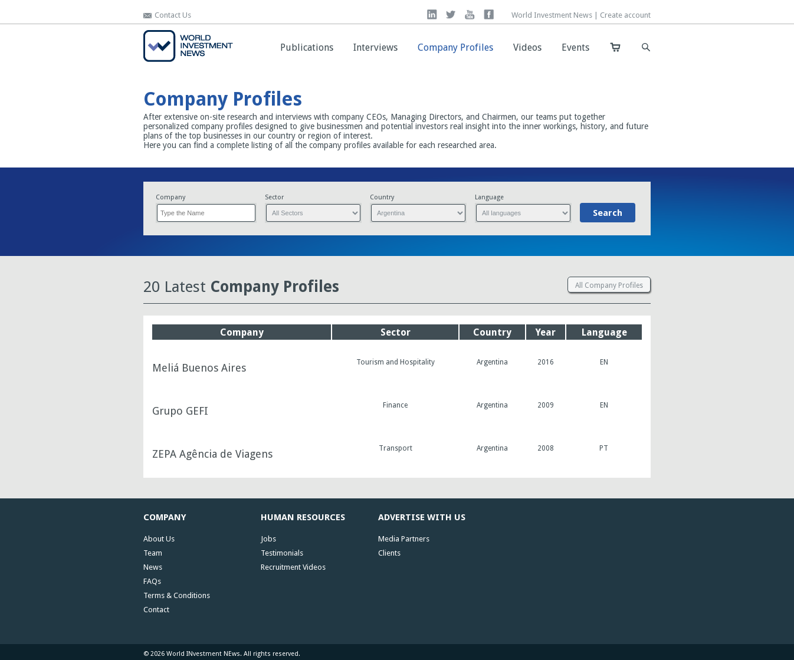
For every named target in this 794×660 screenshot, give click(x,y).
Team (152, 553)
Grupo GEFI (180, 411)
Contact (156, 609)
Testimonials (282, 553)
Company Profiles (455, 47)
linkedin (432, 14)
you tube (470, 14)
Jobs (268, 538)
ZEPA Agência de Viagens (212, 454)
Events (575, 47)
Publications (306, 47)
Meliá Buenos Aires (199, 368)
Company (170, 197)
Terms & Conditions (176, 595)
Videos (527, 47)
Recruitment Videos (293, 567)
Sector (274, 197)
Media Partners (403, 538)
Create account (625, 15)
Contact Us (173, 15)
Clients (389, 553)
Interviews (375, 47)
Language (489, 197)
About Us (159, 538)
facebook (489, 14)
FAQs (152, 581)
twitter (451, 14)
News (152, 567)
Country (382, 197)
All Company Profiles (609, 285)
